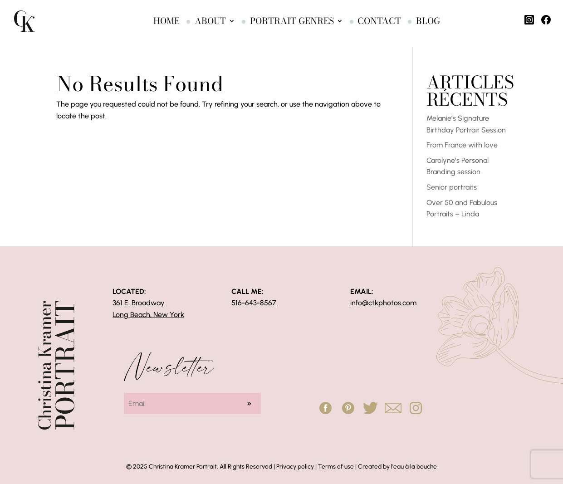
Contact (364, 24)
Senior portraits (451, 187)
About (195, 24)
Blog (413, 24)
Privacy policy (295, 466)
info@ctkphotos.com (383, 302)
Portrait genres (277, 24)
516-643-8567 (253, 302)
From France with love (462, 145)
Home (151, 24)
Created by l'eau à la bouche (397, 466)
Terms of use (336, 466)
